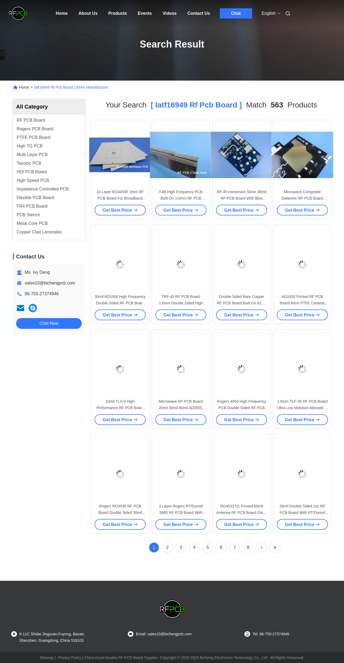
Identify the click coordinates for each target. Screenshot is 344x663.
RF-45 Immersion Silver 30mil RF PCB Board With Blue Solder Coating (241, 198)
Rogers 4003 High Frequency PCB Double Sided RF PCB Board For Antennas (241, 407)
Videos (170, 13)
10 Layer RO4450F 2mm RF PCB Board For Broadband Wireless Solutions (120, 198)
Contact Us (198, 13)
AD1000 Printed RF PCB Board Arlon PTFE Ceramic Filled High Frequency (302, 303)
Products (117, 13)
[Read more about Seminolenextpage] (261, 547)
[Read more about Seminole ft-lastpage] (275, 547)
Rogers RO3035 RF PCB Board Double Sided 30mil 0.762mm (120, 512)
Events (145, 13)
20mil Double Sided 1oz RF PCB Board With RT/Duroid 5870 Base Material (302, 512)
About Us (88, 13)
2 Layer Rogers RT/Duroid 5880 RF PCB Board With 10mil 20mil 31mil (181, 512)
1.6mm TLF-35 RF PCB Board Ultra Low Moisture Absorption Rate (302, 407)
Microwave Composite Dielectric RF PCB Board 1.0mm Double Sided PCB (302, 198)
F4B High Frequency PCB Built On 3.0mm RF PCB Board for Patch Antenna (180, 198)
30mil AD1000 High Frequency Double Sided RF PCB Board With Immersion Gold (120, 303)
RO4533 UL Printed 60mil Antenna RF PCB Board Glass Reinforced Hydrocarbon (241, 512)
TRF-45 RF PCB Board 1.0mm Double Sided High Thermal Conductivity (181, 303)
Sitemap (46, 657)
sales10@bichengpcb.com (50, 283)
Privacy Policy (69, 657)
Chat (236, 13)
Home (62, 13)
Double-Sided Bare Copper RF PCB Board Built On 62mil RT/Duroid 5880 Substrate (241, 303)
